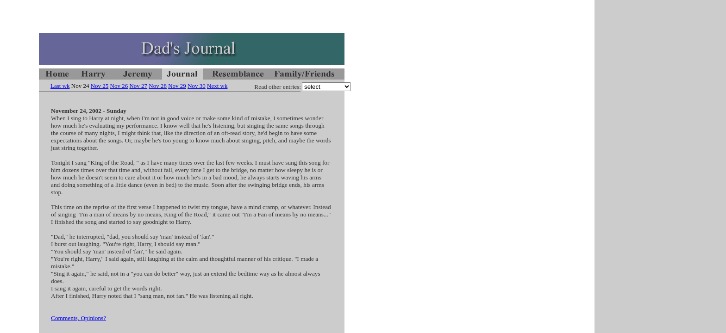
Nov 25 (100, 85)
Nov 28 (158, 85)
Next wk (217, 85)
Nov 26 (119, 85)
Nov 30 (197, 85)
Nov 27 (138, 85)
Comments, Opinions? (78, 317)
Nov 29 (177, 85)
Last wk (60, 85)
